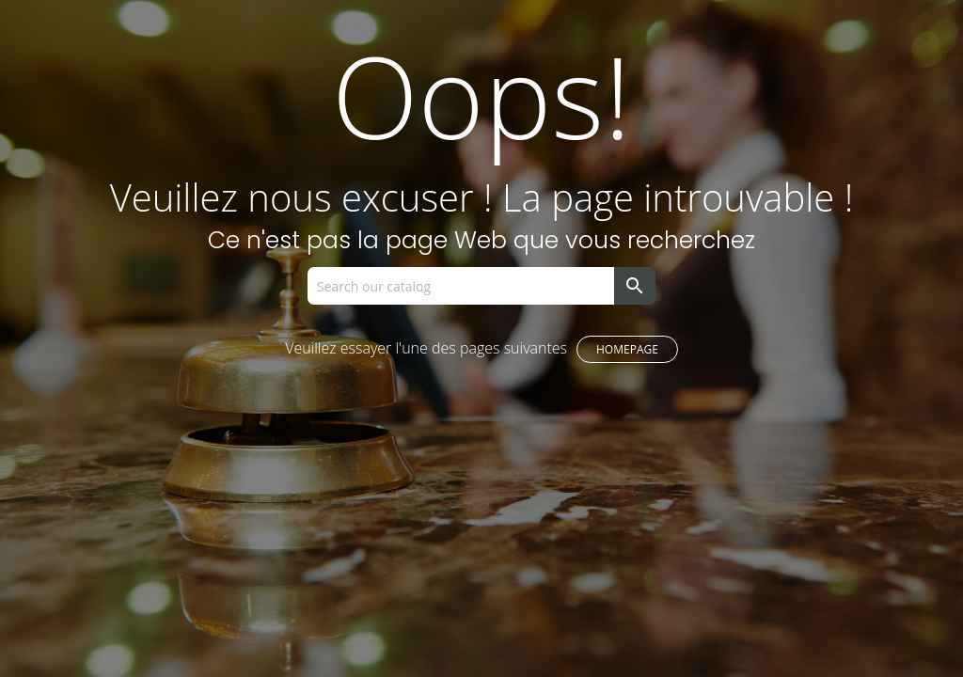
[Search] (461, 286)
